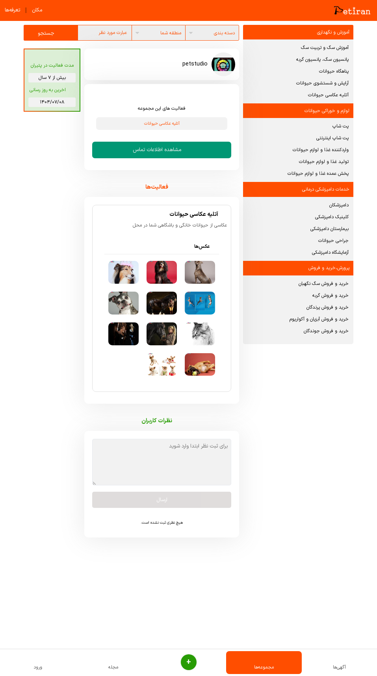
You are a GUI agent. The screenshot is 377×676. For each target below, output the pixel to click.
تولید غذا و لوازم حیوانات (324, 161)
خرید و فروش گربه (330, 295)
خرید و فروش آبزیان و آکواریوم (319, 319)
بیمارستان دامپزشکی (329, 228)
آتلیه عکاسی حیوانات (328, 95)
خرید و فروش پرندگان (327, 307)
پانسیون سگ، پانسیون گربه (322, 59)
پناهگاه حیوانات (334, 71)
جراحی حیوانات (333, 240)
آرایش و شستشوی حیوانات (322, 83)
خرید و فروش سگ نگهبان (324, 283)
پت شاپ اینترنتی (332, 138)
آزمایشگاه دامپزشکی (330, 252)
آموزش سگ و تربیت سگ (325, 47)
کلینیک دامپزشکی (332, 217)
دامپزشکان (339, 205)
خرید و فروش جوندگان (326, 331)
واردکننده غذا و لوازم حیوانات (321, 150)
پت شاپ (340, 126)
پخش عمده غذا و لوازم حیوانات (318, 173)
